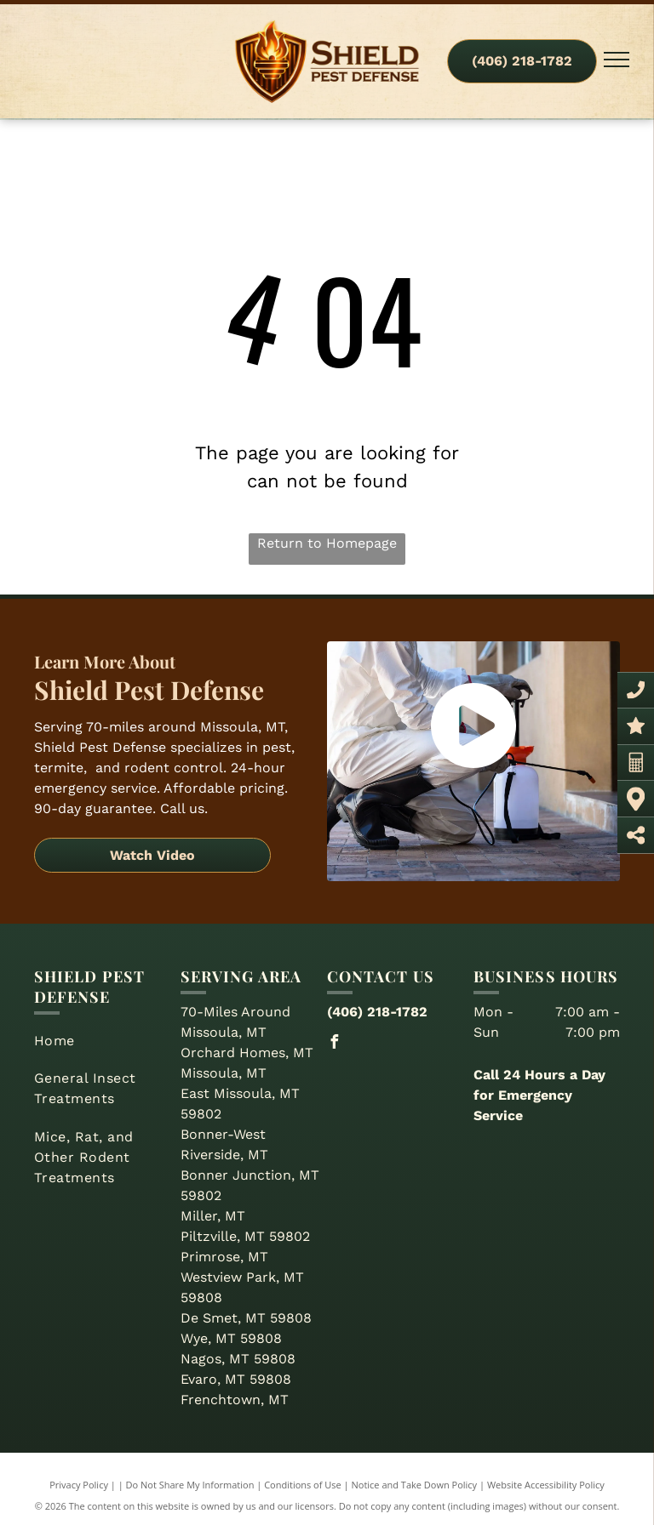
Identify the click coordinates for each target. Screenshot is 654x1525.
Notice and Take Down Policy (415, 1484)
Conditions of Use (302, 1484)
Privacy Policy (78, 1484)
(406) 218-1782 (377, 1012)
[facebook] (334, 1044)
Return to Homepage (327, 543)
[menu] (616, 59)
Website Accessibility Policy (546, 1484)
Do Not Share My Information (190, 1484)
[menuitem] (101, 1041)
